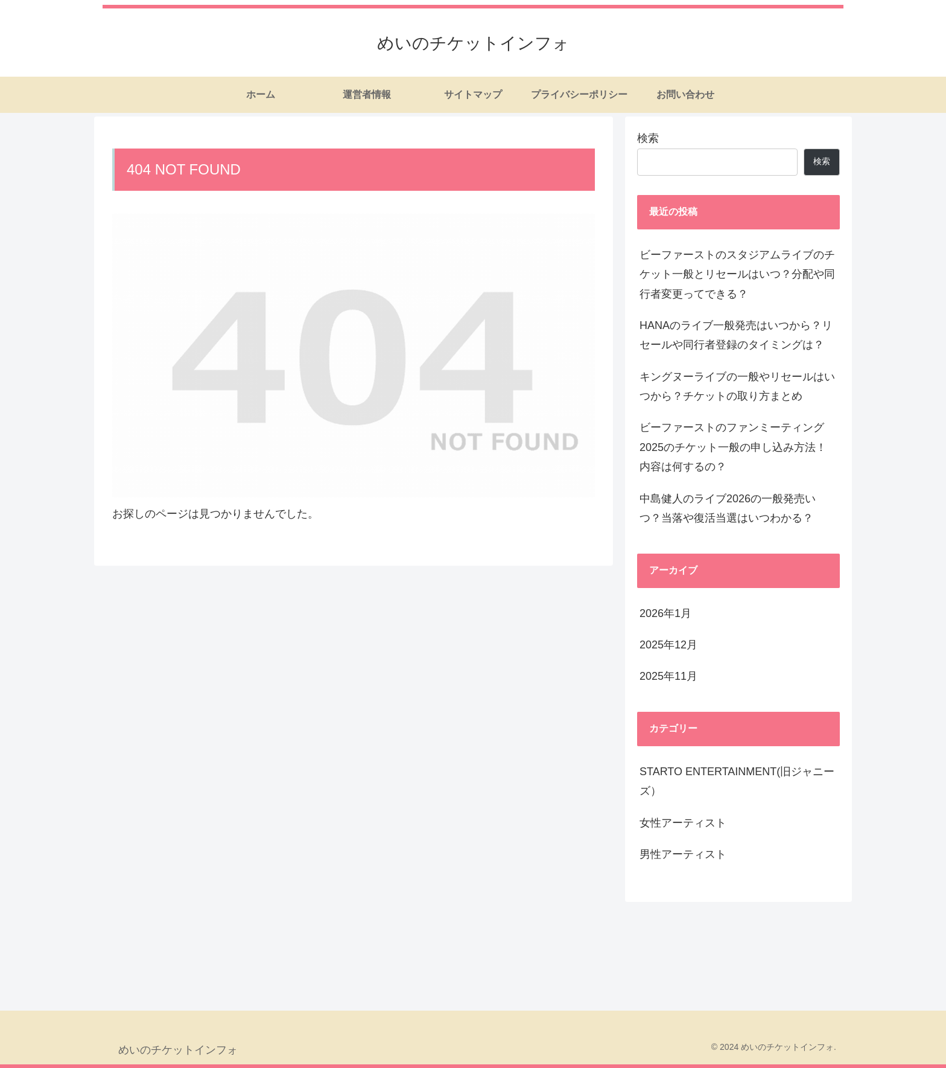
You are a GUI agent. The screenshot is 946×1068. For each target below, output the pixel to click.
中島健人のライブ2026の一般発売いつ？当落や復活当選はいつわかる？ (728, 508)
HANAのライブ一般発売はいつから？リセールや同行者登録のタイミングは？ (736, 335)
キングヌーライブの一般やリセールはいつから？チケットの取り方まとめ (737, 386)
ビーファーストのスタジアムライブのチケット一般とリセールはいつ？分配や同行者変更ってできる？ (737, 274)
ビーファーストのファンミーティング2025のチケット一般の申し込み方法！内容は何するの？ (733, 447)
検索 (648, 138)
